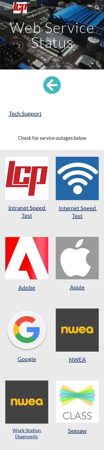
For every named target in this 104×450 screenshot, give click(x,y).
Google (26, 358)
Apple (77, 287)
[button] (6, 7)
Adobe (26, 287)
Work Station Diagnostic (27, 433)
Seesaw (77, 430)
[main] (52, 35)
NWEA (77, 359)
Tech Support (25, 113)
